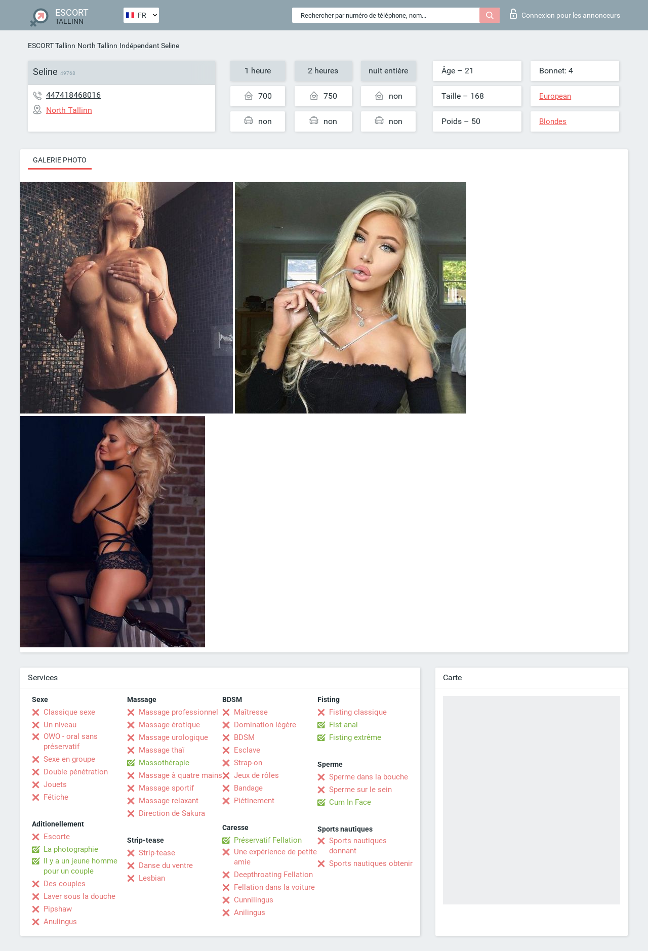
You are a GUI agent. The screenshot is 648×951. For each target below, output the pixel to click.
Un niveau (60, 724)
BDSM (244, 737)
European (555, 96)
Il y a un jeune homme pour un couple (80, 866)
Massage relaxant (168, 800)
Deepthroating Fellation (273, 874)
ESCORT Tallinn (51, 46)
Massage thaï (161, 750)
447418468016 (73, 95)
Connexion (565, 13)
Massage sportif (166, 788)
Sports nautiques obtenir (371, 863)
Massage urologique (173, 737)
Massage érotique (169, 724)
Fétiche (56, 797)
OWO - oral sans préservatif (71, 741)
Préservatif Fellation (268, 840)
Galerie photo (60, 160)
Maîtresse (251, 712)
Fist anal (343, 724)
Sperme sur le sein (360, 789)
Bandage (248, 788)
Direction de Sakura (172, 813)
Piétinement (254, 800)
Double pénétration (76, 771)
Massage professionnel (178, 712)
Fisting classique (358, 712)
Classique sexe (69, 712)
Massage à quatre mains (180, 775)
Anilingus (249, 912)
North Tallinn (97, 46)
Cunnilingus (253, 899)
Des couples (65, 883)
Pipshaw (58, 909)
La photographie (71, 849)
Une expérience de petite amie (275, 856)
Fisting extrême (355, 737)
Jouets (55, 784)
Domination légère (265, 724)
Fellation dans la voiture (274, 887)
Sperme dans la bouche (368, 776)
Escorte (57, 836)
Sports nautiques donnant (358, 845)
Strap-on (248, 762)
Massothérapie (164, 762)
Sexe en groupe (69, 759)
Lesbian (152, 878)
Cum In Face (350, 802)
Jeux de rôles (256, 775)
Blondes (552, 121)
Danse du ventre (166, 865)
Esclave (247, 750)
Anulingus (60, 921)
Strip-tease (157, 852)
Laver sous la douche (79, 896)
